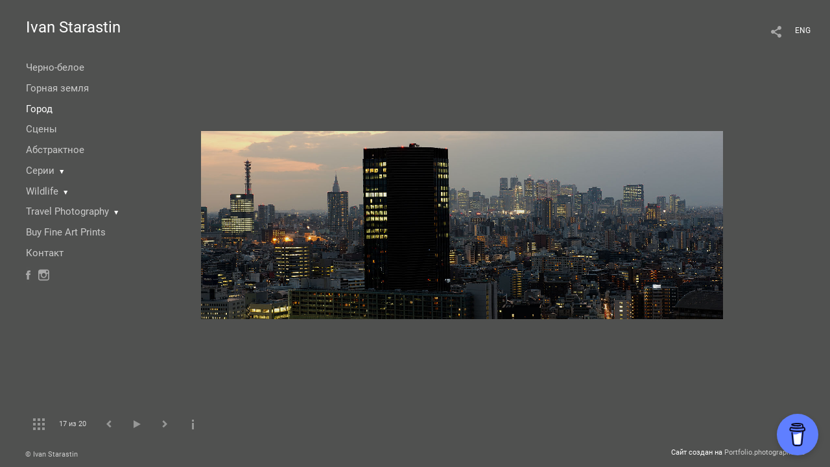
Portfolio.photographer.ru (764, 452)
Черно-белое (55, 67)
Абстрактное (55, 150)
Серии (40, 170)
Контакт (45, 253)
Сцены (41, 129)
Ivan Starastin (73, 27)
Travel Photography (67, 211)
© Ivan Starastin (51, 454)
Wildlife (42, 191)
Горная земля (57, 88)
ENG (803, 30)
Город (39, 109)
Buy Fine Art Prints (66, 232)
